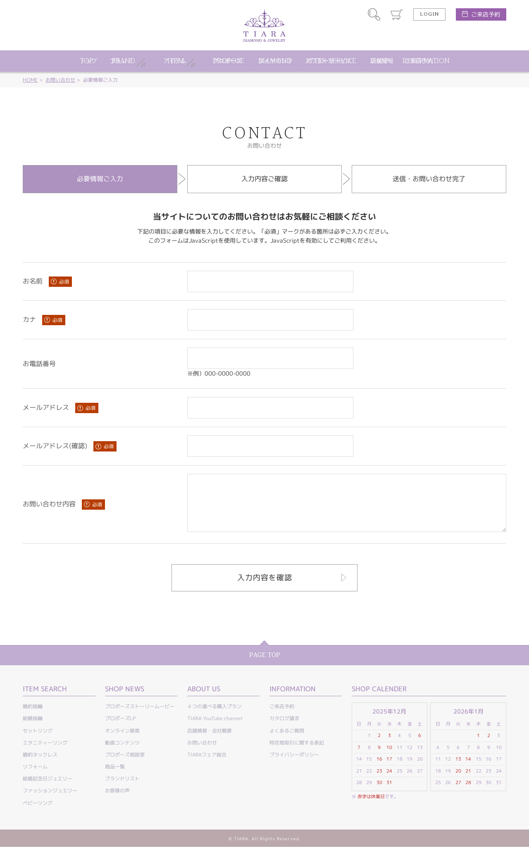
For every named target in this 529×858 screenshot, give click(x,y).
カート (397, 14)
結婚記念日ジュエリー (47, 789)
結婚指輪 (33, 729)
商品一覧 (115, 777)
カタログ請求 (284, 729)
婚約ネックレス (40, 765)
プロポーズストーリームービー (139, 717)
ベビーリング (37, 814)
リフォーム (35, 777)
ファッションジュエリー (50, 801)
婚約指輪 (33, 717)
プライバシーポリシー (294, 765)
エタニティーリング (45, 753)
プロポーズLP (120, 729)
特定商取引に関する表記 (296, 753)
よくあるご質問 (286, 741)
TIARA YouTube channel (215, 729)
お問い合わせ (60, 79)
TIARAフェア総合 (206, 765)
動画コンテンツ (122, 753)
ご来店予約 (485, 14)
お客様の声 (117, 801)
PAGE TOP (264, 666)
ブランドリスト (122, 789)
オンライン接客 (122, 741)
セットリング (37, 741)
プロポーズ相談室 (125, 765)
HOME (30, 79)
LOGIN (429, 14)
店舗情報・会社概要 (209, 741)
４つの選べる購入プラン (214, 717)
